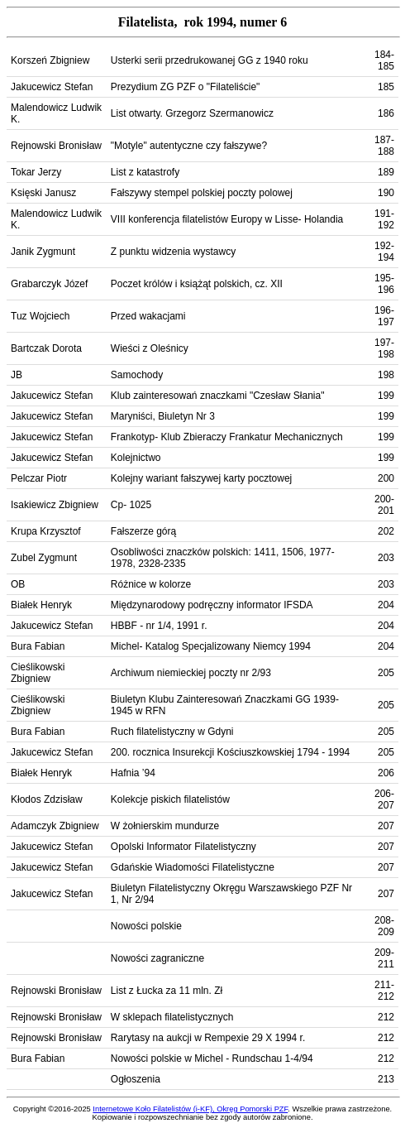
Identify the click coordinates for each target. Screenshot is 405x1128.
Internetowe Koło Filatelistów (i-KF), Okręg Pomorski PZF (190, 1109)
